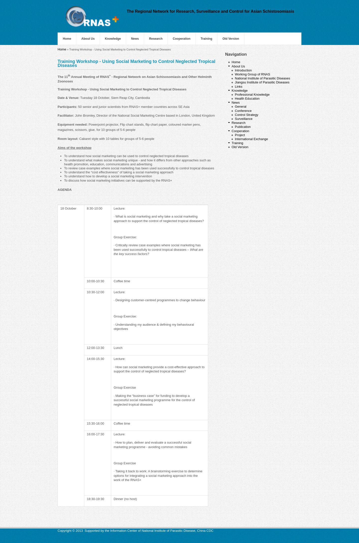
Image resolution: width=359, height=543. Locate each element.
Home (67, 38)
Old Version (230, 38)
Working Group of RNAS (252, 74)
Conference (243, 111)
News (135, 38)
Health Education (247, 98)
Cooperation (181, 38)
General (240, 106)
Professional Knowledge (252, 94)
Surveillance (244, 119)
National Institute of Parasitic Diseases (262, 78)
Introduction (243, 70)
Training (206, 38)
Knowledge (113, 38)
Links (238, 86)
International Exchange (251, 139)
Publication (243, 127)
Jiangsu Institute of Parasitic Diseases (262, 82)
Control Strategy (246, 115)
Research (156, 38)
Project (240, 135)
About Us (87, 38)
